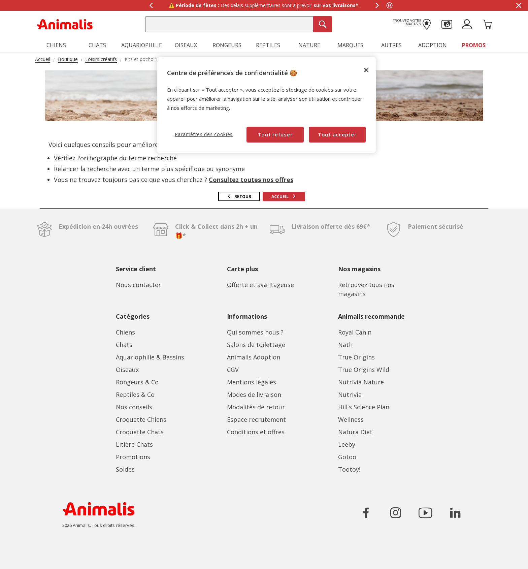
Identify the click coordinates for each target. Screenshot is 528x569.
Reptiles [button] (268, 45)
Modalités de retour (256, 407)
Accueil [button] (283, 196)
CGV (233, 370)
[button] (446, 24)
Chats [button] (97, 45)
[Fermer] (366, 70)
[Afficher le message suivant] (377, 5)
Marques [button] (350, 45)
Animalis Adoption (253, 357)
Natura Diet (355, 432)
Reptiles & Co (135, 394)
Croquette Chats (140, 432)
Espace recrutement (256, 419)
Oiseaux (127, 370)
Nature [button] (309, 45)
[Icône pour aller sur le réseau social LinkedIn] (455, 512)
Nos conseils (134, 407)
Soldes (125, 469)
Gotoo (347, 457)
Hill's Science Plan (363, 407)
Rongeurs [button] (226, 45)
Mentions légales (251, 382)
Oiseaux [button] (186, 45)
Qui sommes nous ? (255, 332)
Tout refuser (275, 134)
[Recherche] (322, 24)
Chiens (125, 332)
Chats (124, 345)
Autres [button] (391, 45)
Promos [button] (474, 45)
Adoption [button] (432, 45)
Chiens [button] (56, 45)
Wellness (351, 419)
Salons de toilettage (256, 345)
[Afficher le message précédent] (151, 5)
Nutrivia (350, 394)
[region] (266, 105)
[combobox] (238, 24)
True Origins (356, 357)
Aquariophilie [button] (141, 45)
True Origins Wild (363, 370)
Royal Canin (354, 332)
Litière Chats (134, 444)
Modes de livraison (254, 394)
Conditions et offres (256, 432)
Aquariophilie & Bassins (150, 357)
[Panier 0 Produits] (487, 24)
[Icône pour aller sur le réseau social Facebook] (366, 512)
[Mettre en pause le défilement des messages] (389, 5)
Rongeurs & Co (137, 382)
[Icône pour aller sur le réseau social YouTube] (425, 512)
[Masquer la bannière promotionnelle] (519, 5)
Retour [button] (239, 196)
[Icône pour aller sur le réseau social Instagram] (395, 512)
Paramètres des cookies (204, 134)
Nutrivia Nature (361, 382)
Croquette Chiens (141, 419)
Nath (345, 345)
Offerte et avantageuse (260, 285)
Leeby (346, 444)
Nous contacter (138, 285)
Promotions (133, 457)
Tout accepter (337, 134)
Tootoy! (349, 469)
